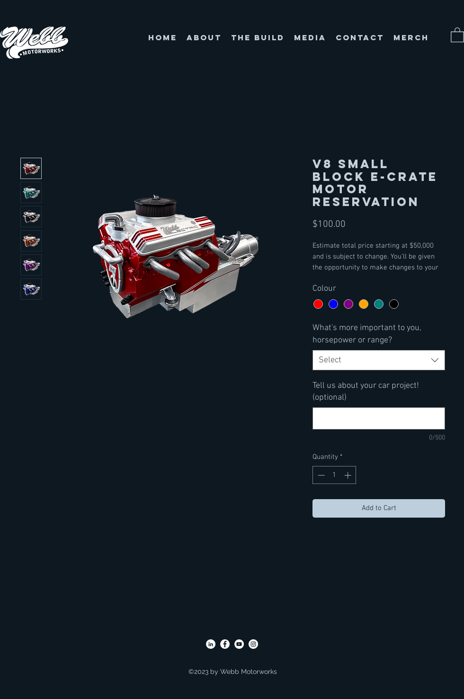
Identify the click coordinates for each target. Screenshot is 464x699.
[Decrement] (320, 475)
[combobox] (378, 360)
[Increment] (348, 475)
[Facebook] (225, 644)
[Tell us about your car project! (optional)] (379, 418)
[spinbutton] (334, 475)
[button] (457, 34)
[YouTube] (239, 644)
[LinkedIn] (210, 644)
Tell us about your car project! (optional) (365, 392)
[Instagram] (253, 644)
